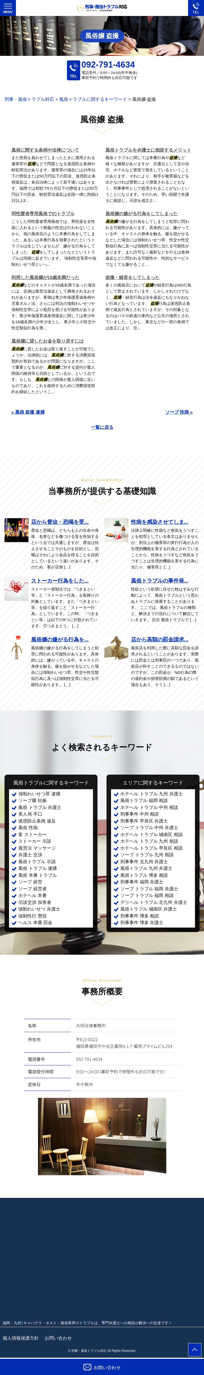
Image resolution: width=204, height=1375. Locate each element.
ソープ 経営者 (32, 888)
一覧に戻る (102, 427)
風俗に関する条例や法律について (45, 150)
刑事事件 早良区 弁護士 (144, 821)
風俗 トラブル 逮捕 (37, 868)
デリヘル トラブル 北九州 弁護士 (153, 902)
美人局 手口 (30, 814)
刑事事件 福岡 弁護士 (141, 881)
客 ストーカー (32, 834)
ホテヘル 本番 (32, 895)
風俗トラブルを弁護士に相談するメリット (148, 150)
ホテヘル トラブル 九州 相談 (149, 841)
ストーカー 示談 (34, 841)
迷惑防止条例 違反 (37, 821)
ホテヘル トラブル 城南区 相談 (151, 834)
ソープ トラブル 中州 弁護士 (149, 827)
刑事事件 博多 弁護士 (141, 922)
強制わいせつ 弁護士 (39, 909)
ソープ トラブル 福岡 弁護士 (149, 888)
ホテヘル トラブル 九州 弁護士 (151, 793)
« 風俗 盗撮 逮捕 (28, 412)
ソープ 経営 (30, 881)
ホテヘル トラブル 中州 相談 (149, 807)
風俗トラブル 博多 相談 (144, 875)
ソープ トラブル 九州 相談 (147, 854)
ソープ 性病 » (179, 412)
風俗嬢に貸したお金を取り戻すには (47, 341)
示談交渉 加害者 (34, 902)
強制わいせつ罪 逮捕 (39, 793)
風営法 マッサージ (37, 848)
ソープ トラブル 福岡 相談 (147, 895)
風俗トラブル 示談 (37, 861)
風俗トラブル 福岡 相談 (144, 800)
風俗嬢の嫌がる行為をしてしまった (141, 213)
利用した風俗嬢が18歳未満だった (45, 277)
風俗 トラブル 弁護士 (39, 807)
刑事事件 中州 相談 (139, 814)
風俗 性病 (28, 827)
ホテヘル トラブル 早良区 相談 (151, 848)
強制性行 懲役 (32, 916)
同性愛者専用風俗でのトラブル (43, 213)
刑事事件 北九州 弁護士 (144, 861)
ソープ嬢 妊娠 (32, 800)
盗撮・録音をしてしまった (132, 277)
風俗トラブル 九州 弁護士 (146, 868)
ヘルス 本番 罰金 (35, 922)
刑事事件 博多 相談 (139, 916)
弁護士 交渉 (30, 854)
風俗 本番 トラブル (37, 875)
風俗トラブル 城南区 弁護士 (148, 909)
